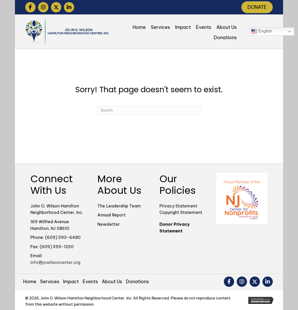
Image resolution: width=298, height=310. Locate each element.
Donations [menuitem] (137, 281)
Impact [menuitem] (71, 281)
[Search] (148, 110)
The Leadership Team (119, 205)
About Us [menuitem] (112, 281)
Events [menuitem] (90, 281)
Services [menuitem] (49, 281)
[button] (30, 7)
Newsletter (108, 224)
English (261, 31)
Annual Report (111, 214)
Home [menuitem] (29, 281)
